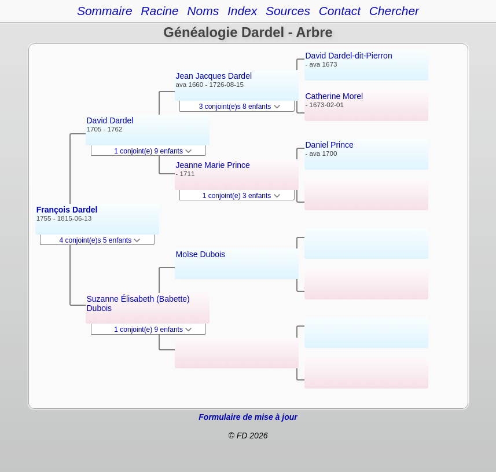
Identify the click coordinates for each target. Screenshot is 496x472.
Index (242, 10)
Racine (159, 10)
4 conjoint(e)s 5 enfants (100, 240)
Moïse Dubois (201, 254)
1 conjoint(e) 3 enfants (241, 196)
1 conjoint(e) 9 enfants (153, 151)
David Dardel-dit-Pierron (349, 55)
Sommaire (105, 10)
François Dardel (67, 209)
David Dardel (110, 120)
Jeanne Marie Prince (213, 165)
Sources (288, 10)
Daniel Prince (330, 144)
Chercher (394, 10)
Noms (203, 10)
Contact (340, 10)
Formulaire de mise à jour (248, 417)
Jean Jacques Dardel (214, 76)
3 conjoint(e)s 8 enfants (239, 107)
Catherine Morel (334, 96)
